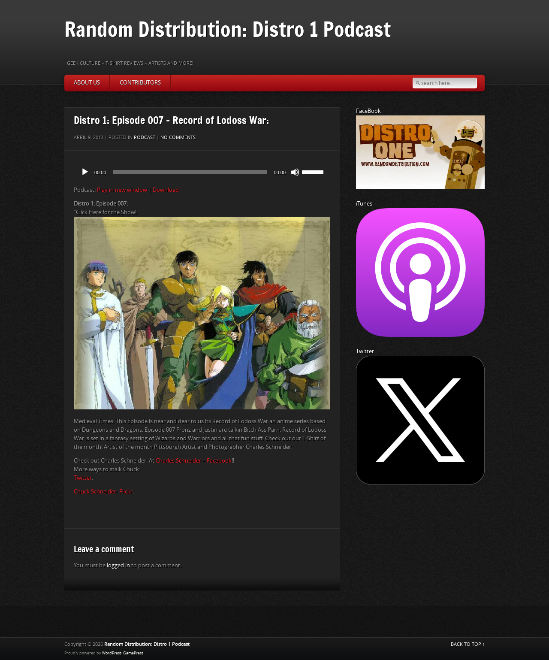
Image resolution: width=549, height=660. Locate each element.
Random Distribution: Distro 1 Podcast (227, 29)
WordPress (111, 653)
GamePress (133, 653)
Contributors (140, 82)
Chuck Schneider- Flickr (103, 491)
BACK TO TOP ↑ (468, 644)
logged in (118, 565)
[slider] (190, 172)
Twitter (83, 478)
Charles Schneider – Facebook (194, 460)
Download (166, 190)
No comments (178, 137)
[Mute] (295, 172)
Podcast (144, 137)
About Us (87, 82)
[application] (202, 172)
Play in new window (122, 190)
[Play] (85, 172)
